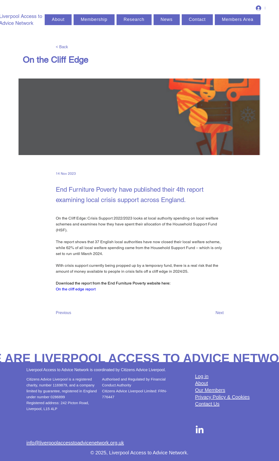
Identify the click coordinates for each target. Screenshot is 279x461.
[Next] (211, 313)
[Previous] (72, 313)
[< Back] (72, 47)
